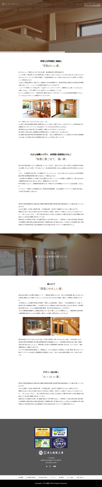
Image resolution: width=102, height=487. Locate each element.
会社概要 (21, 477)
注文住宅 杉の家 (43, 477)
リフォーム (53, 477)
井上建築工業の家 (31, 477)
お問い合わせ (79, 477)
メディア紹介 (69, 477)
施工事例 (61, 477)
